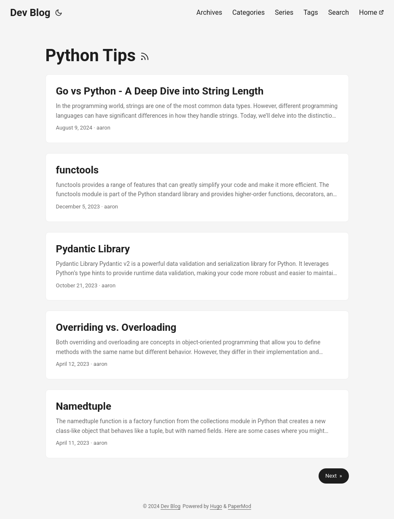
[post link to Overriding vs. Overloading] (197, 345)
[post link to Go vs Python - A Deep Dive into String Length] (197, 109)
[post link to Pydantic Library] (197, 266)
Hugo (216, 506)
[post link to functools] (197, 188)
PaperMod (239, 506)
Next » (333, 476)
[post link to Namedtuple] (197, 424)
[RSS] (145, 55)
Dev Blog (30, 13)
